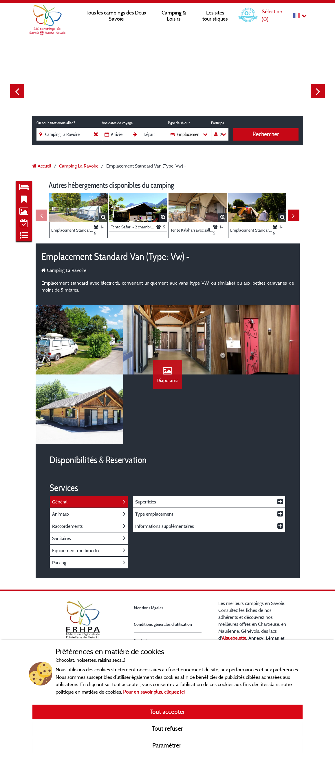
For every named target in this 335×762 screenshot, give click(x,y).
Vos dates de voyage (117, 123)
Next (318, 91)
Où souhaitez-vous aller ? (55, 123)
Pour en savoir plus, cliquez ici (154, 692)
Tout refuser (167, 728)
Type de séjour (179, 123)
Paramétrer (167, 745)
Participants (219, 123)
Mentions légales (148, 607)
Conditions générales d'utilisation (163, 624)
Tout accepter (167, 711)
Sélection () (272, 15)
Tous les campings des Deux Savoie (116, 15)
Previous (17, 91)
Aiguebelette (234, 638)
